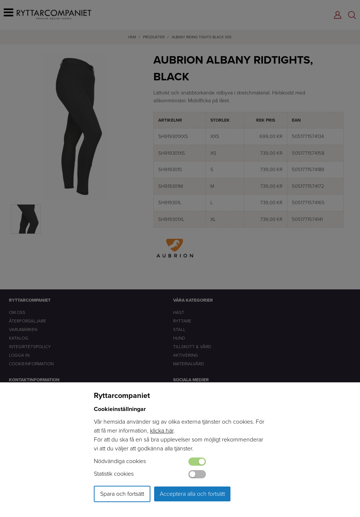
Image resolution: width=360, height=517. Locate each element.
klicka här (161, 430)
